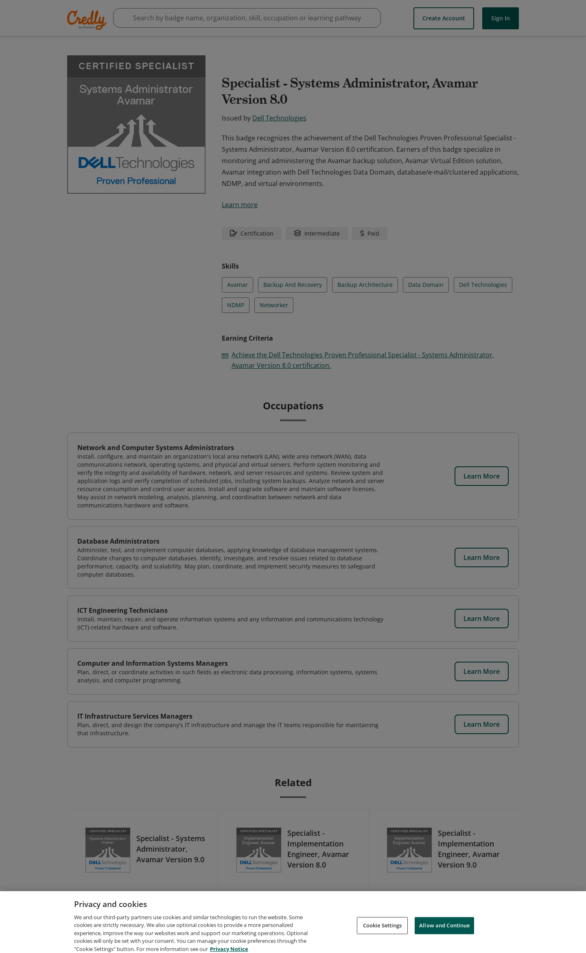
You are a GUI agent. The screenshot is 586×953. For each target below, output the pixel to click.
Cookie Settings (382, 935)
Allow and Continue (444, 935)
